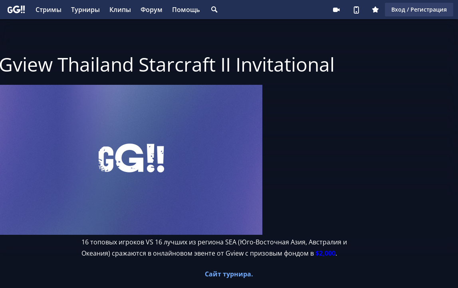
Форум (152, 9)
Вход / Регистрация (419, 9)
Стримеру (336, 9)
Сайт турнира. (229, 274)
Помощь (186, 9)
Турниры (85, 9)
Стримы (48, 9)
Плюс (375, 9)
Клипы (120, 9)
